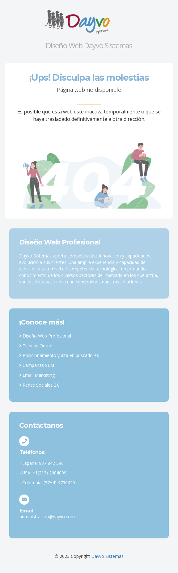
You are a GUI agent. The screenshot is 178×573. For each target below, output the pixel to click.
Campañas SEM (36, 365)
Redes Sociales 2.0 (39, 385)
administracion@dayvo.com (47, 517)
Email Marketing (37, 375)
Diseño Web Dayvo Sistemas (89, 45)
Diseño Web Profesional (45, 336)
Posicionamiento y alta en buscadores (59, 355)
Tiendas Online (35, 346)
